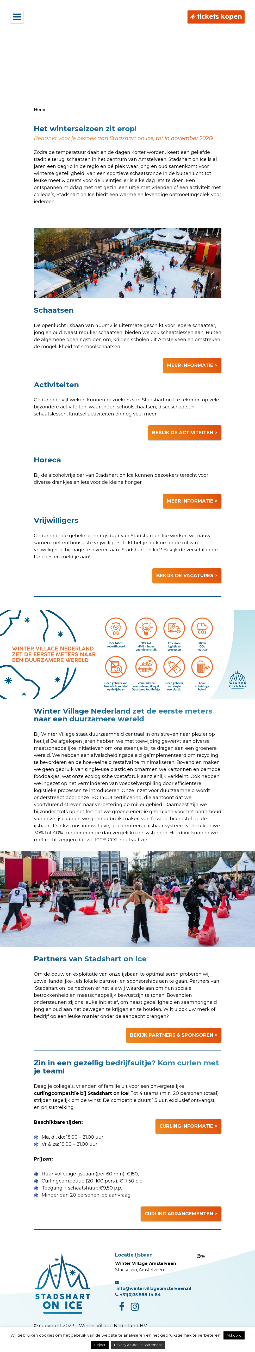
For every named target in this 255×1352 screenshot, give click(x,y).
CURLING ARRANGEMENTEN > (181, 1214)
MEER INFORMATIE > (192, 365)
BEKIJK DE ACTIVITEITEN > (184, 433)
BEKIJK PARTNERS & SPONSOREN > (173, 1035)
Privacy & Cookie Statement (138, 1345)
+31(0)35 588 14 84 (138, 1294)
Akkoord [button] (234, 1335)
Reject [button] (99, 1345)
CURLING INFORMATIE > (188, 1126)
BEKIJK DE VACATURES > (186, 575)
